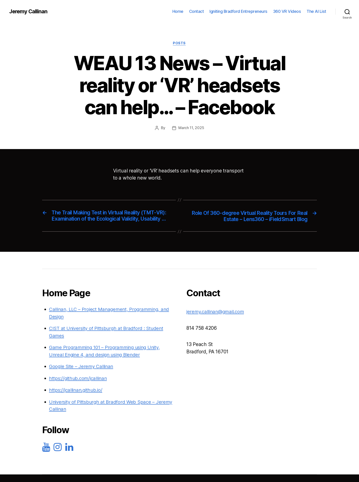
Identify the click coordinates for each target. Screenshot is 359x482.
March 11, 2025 (191, 128)
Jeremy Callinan (28, 11)
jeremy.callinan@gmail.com (216, 319)
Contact (196, 11)
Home (177, 11)
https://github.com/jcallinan (79, 385)
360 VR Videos (287, 11)
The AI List (316, 11)
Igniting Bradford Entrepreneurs (238, 11)
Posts (179, 43)
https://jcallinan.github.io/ (77, 397)
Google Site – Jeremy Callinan (82, 374)
